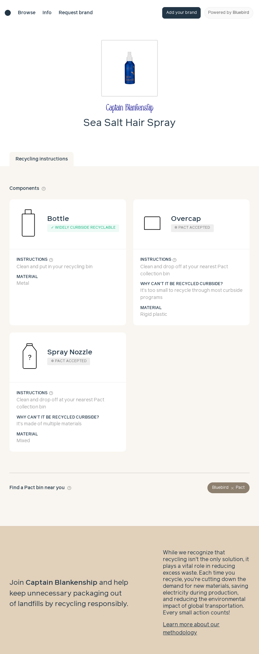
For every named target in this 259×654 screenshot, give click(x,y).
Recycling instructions (42, 159)
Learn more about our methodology (191, 622)
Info (47, 12)
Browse (26, 12)
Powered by (228, 12)
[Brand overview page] (129, 108)
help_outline (43, 188)
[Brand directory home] (8, 13)
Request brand (76, 12)
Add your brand (181, 12)
